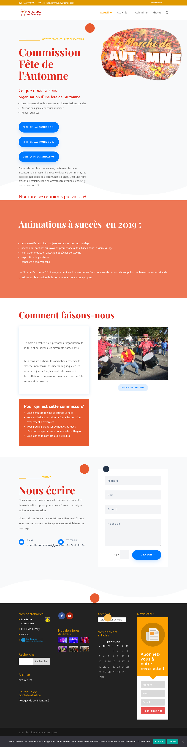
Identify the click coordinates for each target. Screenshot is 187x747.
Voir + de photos (133, 387)
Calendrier (141, 12)
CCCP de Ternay (30, 629)
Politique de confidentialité (34, 700)
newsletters (25, 680)
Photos (157, 12)
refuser (173, 741)
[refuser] (182, 741)
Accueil (104, 12)
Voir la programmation (39, 156)
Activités (122, 12)
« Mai (101, 676)
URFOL (25, 634)
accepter (159, 741)
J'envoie (146, 554)
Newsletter (156, 3)
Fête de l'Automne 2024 (39, 127)
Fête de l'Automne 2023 (39, 142)
